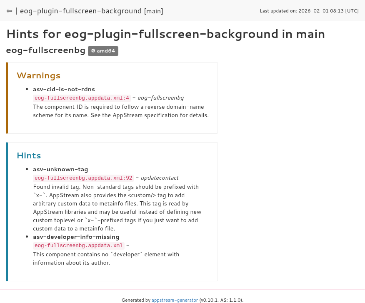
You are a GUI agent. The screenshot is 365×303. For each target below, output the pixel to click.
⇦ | (12, 10)
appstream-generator (175, 298)
